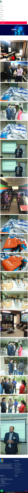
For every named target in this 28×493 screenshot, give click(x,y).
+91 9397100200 (3, 482)
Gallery (1, 14)
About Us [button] (1, 6)
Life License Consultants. (18, 492)
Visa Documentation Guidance (18, 469)
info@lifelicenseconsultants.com (5, 483)
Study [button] (1, 8)
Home (1, 4)
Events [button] (1, 12)
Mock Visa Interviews (17, 470)
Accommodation (16, 473)
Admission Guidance (17, 468)
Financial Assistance (17, 465)
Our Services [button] (2, 10)
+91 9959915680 (3, 481)
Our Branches (2, 19)
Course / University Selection (18, 464)
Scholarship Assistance (17, 466)
